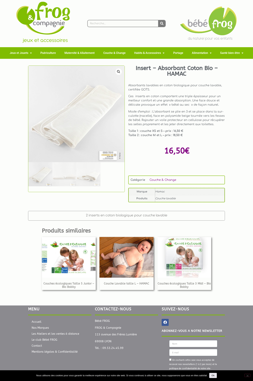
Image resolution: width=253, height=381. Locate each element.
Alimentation (202, 53)
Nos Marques (40, 327)
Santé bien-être (231, 53)
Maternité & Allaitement (79, 53)
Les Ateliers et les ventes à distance (55, 333)
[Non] (247, 375)
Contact (37, 345)
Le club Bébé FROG (44, 339)
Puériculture (48, 53)
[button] (118, 71)
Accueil (36, 321)
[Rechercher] (161, 23)
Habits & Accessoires (149, 53)
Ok (213, 375)
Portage (178, 53)
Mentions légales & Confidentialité (55, 351)
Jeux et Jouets (21, 53)
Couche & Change (114, 53)
